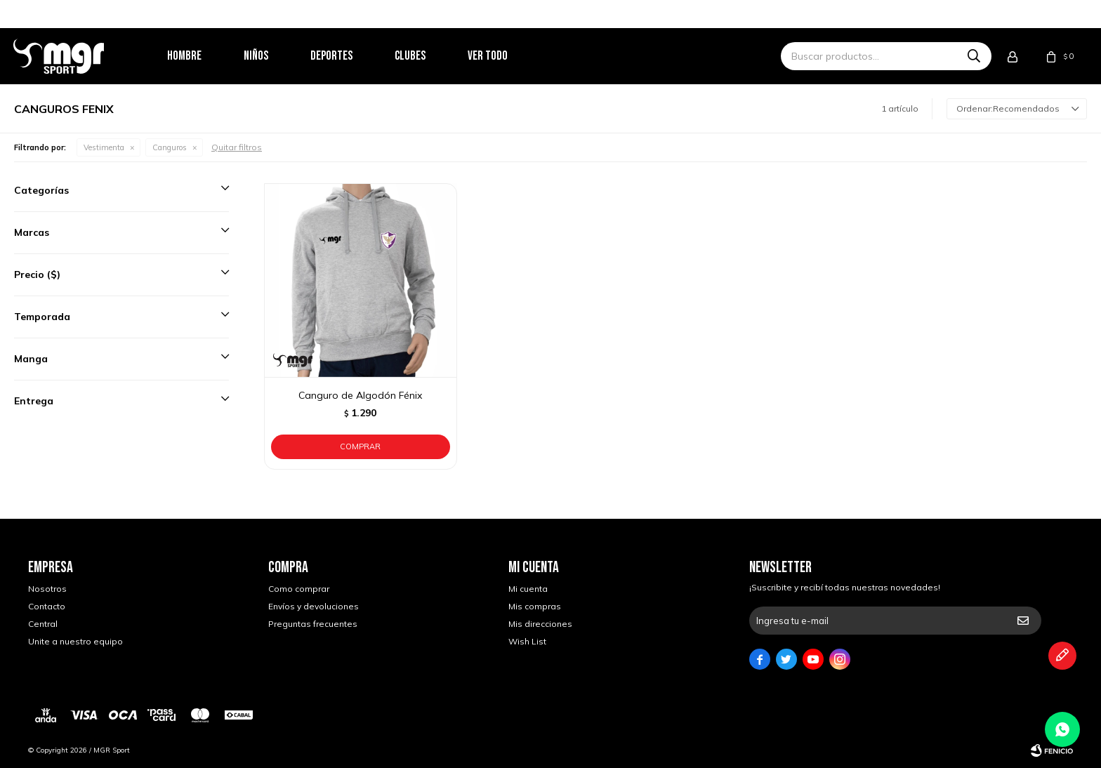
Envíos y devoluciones (313, 606)
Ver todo (502, 55)
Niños (270, 55)
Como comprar (298, 588)
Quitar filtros (236, 147)
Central (43, 623)
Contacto (46, 606)
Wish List (527, 641)
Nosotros (47, 588)
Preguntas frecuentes (312, 623)
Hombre (199, 55)
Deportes (346, 55)
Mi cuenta (528, 588)
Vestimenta (104, 147)
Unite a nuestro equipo (75, 641)
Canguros (169, 147)
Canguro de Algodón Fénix (360, 395)
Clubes (424, 55)
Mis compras (534, 606)
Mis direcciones (540, 623)
